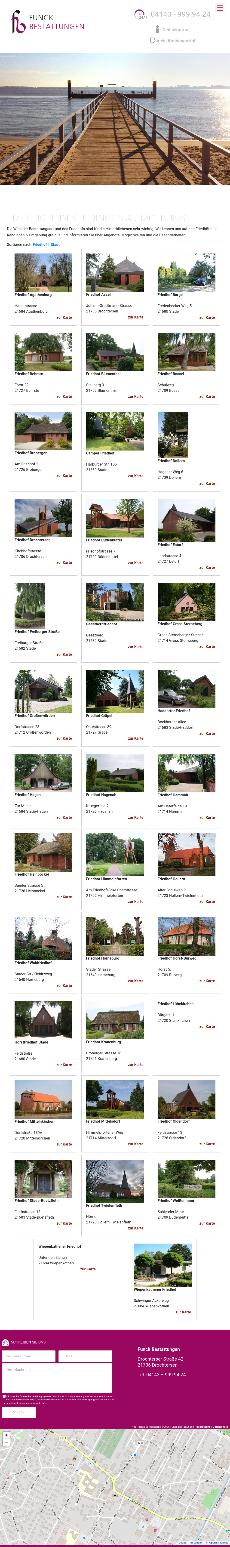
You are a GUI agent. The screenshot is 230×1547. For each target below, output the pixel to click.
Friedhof (40, 244)
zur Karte (64, 317)
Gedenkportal (176, 29)
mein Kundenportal (176, 40)
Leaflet (183, 1542)
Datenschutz (220, 1426)
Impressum (203, 1426)
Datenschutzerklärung (31, 1396)
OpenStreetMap (218, 1542)
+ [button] (6, 1435)
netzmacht (196, 1542)
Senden (19, 1412)
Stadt (55, 244)
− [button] (6, 1442)
